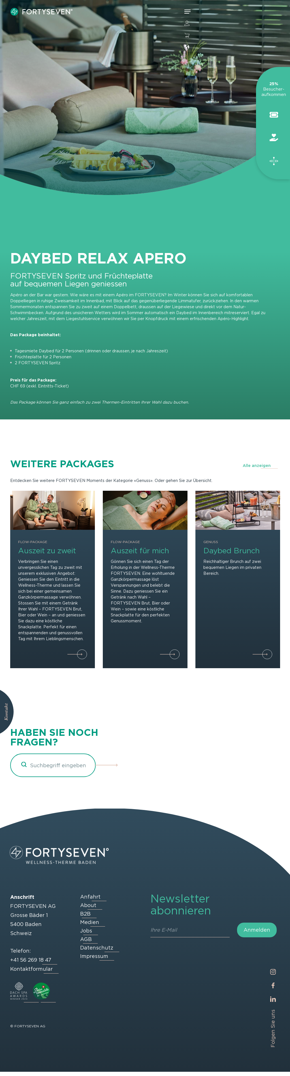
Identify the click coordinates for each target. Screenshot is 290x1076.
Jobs (86, 935)
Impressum (94, 960)
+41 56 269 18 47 (30, 964)
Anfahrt (90, 901)
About (88, 909)
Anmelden (257, 934)
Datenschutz (96, 952)
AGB (86, 943)
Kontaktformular (31, 973)
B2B (85, 918)
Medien (89, 926)
